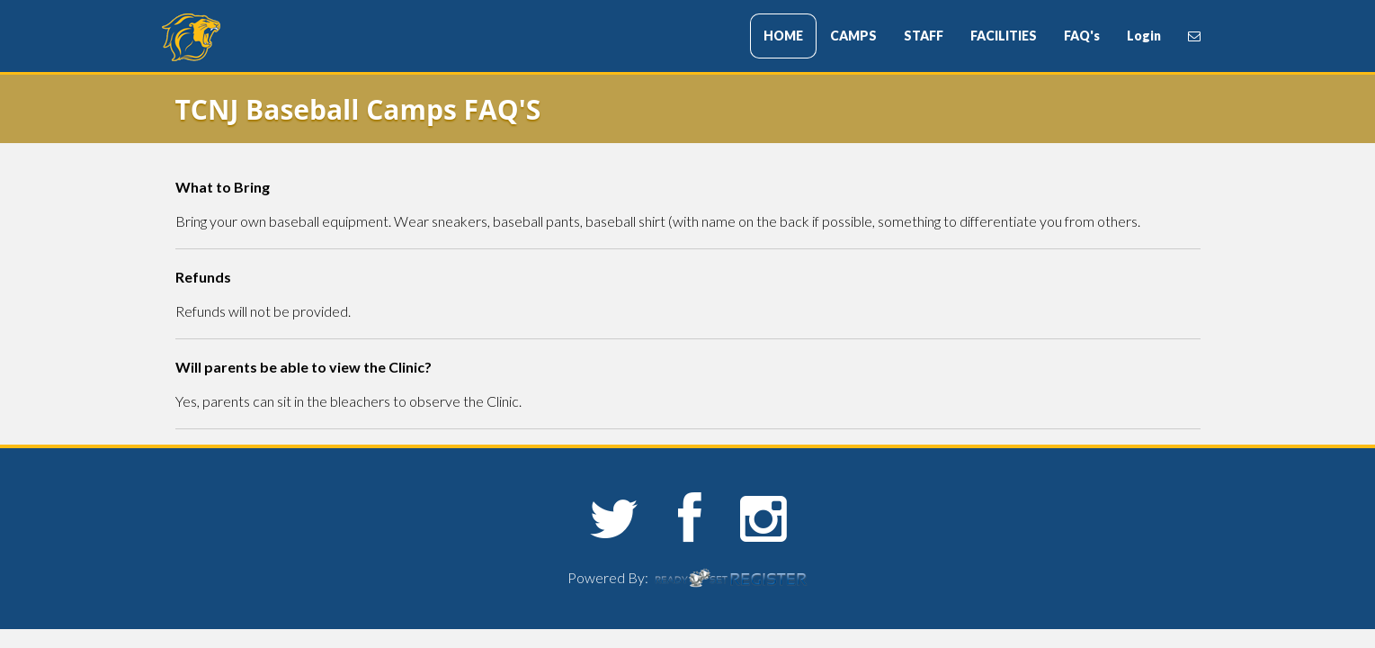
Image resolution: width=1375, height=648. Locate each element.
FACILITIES (1003, 35)
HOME (783, 35)
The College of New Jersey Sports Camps (270, 37)
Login (1144, 35)
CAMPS (853, 35)
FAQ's (1082, 35)
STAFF (923, 35)
